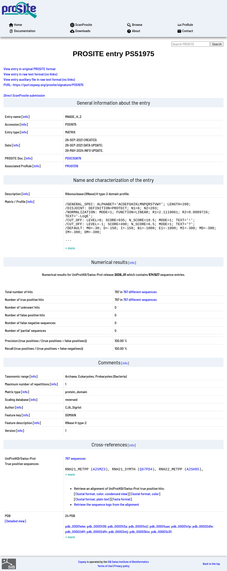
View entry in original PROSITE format (30, 69)
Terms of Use (105, 566)
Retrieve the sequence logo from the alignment (106, 512)
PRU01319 (71, 166)
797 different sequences (140, 300)
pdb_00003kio (139, 539)
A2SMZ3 (99, 477)
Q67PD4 (146, 477)
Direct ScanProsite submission (24, 95)
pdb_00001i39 (96, 534)
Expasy (82, 561)
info (25, 116)
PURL (7, 85)
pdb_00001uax (160, 534)
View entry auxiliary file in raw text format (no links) (39, 79)
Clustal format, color (145, 502)
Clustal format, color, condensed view (101, 502)
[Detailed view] (15, 529)
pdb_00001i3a (117, 534)
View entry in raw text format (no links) (30, 74)
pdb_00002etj (118, 539)
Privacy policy (121, 566)
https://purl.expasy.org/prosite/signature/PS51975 (48, 85)
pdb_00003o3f (161, 539)
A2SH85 (192, 477)
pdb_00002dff (75, 539)
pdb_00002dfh (97, 539)
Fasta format (121, 507)
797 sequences (75, 466)
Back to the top (211, 564)
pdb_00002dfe (202, 534)
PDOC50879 (73, 158)
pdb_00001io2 (138, 534)
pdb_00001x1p (181, 534)
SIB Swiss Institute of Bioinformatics (128, 561)
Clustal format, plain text (92, 507)
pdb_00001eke (75, 534)
